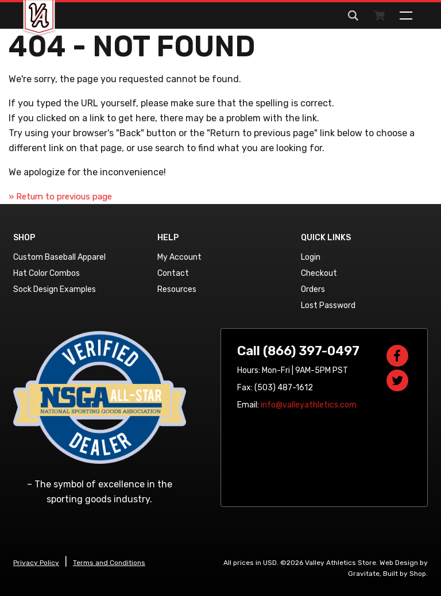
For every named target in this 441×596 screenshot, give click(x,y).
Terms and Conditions (109, 563)
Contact (173, 273)
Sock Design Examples (54, 289)
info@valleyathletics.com (309, 405)
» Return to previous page (60, 196)
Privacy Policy (36, 563)
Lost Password (328, 305)
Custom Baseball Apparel (59, 257)
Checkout (319, 273)
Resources (176, 289)
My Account (179, 257)
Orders (313, 289)
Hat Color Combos (46, 273)
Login (310, 257)
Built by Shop (404, 574)
